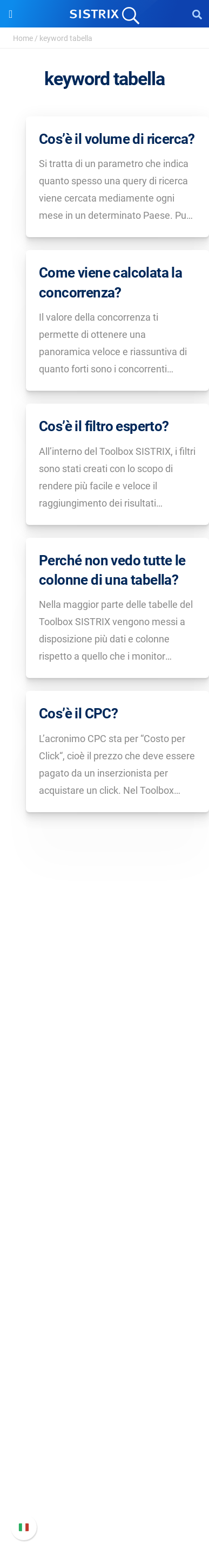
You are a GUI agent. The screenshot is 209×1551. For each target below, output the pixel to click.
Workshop (104, 1311)
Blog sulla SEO (105, 1345)
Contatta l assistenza (104, 1486)
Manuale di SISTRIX (104, 1434)
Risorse (104, 1273)
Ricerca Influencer (104, 1239)
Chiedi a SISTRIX (104, 1294)
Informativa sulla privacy (104, 1116)
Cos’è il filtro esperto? (104, 426)
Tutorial (104, 1380)
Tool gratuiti (104, 1363)
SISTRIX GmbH (104, 1043)
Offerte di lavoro (105, 1081)
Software (104, 1167)
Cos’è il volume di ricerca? (117, 139)
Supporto (105, 1414)
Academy (105, 1328)
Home (23, 38)
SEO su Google (104, 1205)
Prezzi (104, 1187)
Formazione (104, 1098)
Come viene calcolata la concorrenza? (110, 282)
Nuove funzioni (104, 1451)
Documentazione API (105, 1469)
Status (104, 1503)
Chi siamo (104, 1064)
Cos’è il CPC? (78, 713)
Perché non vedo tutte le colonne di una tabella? (112, 570)
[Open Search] (197, 14)
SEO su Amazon (105, 1222)
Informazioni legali (104, 1133)
